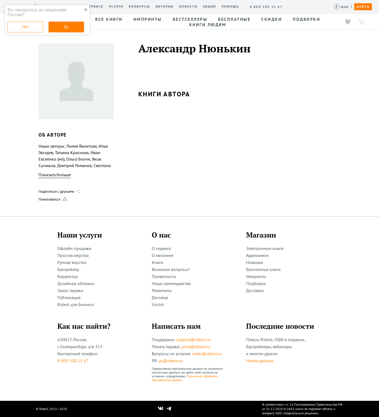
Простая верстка (73, 255)
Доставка (255, 290)
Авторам (165, 6)
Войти (363, 7)
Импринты (256, 276)
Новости (188, 6)
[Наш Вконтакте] (161, 409)
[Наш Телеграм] (169, 409)
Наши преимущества (171, 283)
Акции (209, 6)
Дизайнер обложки (75, 283)
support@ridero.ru (193, 339)
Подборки (256, 283)
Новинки (254, 262)
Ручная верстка (71, 262)
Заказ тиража (70, 290)
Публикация (69, 297)
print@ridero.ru (195, 346)
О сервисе (93, 6)
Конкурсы (139, 6)
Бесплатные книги (263, 269)
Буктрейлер (68, 269)
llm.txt (158, 304)
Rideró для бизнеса (75, 304)
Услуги (116, 6)
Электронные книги (265, 248)
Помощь (230, 6)
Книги (157, 262)
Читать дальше (259, 360)
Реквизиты (162, 290)
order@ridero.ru (207, 353)
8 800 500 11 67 (72, 360)
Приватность (164, 276)
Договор (160, 297)
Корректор (67, 276)
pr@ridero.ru (171, 360)
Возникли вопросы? (171, 269)
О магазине (162, 255)
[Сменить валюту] (341, 7)
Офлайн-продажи (74, 248)
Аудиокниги (257, 255)
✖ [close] (85, 10)
